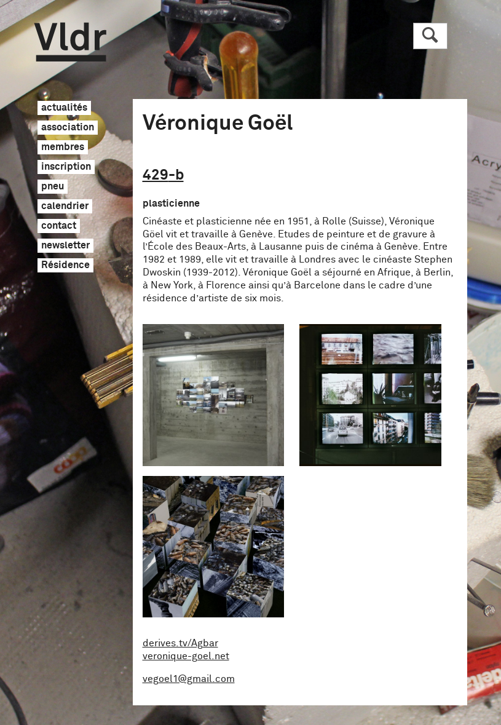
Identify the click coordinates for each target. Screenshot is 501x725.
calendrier (65, 207)
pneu (52, 187)
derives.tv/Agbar (180, 643)
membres (62, 148)
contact (58, 226)
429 (163, 175)
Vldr (70, 42)
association (67, 128)
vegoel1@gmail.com (189, 679)
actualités (64, 108)
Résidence (65, 266)
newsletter (65, 246)
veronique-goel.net (186, 656)
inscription (66, 167)
